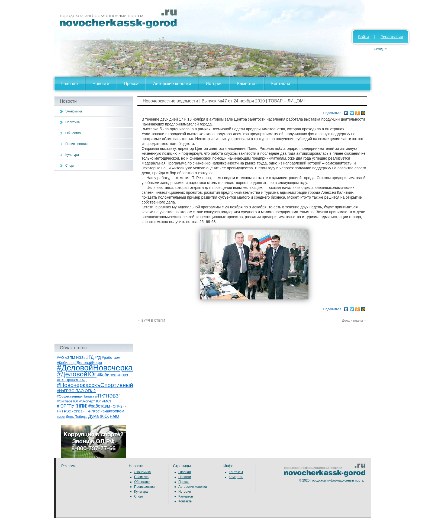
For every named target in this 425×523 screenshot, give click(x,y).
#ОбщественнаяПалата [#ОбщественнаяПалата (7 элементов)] (75, 396)
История (214, 83)
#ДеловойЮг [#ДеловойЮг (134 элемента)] (76, 374)
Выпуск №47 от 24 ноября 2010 (233, 101)
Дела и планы (354, 320)
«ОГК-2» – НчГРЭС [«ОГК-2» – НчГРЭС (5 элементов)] (86, 411)
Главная (69, 83)
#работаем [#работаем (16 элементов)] (99, 406)
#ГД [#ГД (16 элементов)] (90, 357)
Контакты (280, 83)
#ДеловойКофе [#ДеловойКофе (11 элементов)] (88, 362)
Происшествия (76, 144)
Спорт (70, 165)
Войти (363, 37)
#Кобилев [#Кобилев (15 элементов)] (107, 375)
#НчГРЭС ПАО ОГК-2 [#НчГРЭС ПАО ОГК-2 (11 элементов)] (76, 391)
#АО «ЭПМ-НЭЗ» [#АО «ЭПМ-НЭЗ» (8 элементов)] (71, 358)
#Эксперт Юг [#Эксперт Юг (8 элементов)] (67, 401)
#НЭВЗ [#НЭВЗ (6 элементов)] (122, 375)
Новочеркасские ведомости (170, 101)
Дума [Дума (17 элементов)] (93, 416)
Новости (100, 83)
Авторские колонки (172, 83)
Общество (73, 133)
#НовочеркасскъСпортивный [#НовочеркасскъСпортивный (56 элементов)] (95, 385)
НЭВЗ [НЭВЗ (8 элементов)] (114, 417)
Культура (72, 155)
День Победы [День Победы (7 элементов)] (76, 417)
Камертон (247, 83)
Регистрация (392, 37)
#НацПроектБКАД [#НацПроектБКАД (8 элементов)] (71, 380)
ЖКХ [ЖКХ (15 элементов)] (104, 416)
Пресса (131, 83)
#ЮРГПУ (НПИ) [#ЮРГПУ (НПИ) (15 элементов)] (72, 406)
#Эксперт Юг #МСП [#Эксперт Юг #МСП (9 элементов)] (96, 401)
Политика (72, 122)
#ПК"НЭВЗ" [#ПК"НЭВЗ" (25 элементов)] (107, 396)
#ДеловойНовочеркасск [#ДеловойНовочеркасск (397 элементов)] (100, 367)
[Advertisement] (93, 257)
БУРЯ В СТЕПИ (151, 320)
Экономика (73, 111)
